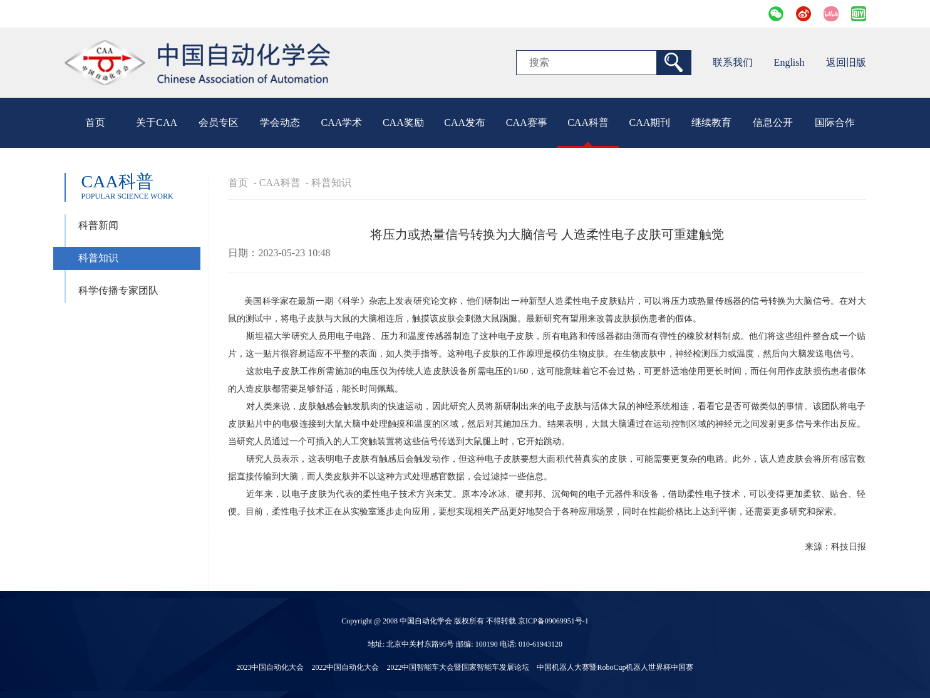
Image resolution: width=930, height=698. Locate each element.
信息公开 (773, 122)
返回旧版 (846, 62)
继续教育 (711, 122)
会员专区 (219, 122)
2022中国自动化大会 (345, 667)
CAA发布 (464, 122)
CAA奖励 (403, 122)
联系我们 (733, 62)
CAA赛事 (526, 122)
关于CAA (156, 122)
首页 (95, 122)
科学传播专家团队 (118, 290)
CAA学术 (342, 122)
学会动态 (280, 122)
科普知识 (98, 258)
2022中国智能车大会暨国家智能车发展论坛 (457, 667)
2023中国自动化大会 (270, 667)
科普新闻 (98, 225)
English (789, 62)
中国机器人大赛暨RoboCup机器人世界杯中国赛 (615, 667)
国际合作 (835, 122)
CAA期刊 (650, 122)
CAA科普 (588, 122)
